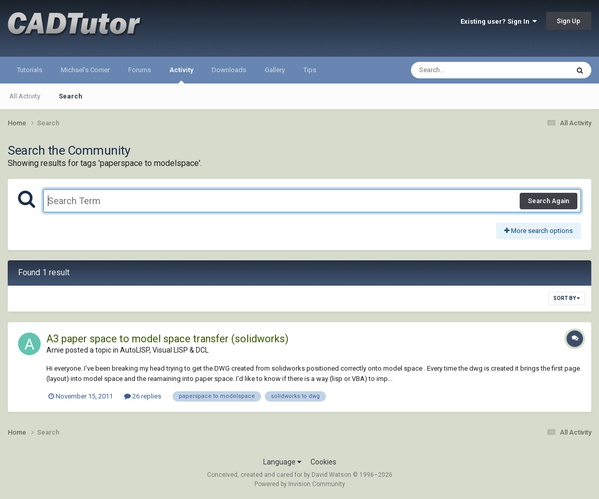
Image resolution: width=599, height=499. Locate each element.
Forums (139, 70)
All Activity (24, 96)
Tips (309, 70)
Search (70, 96)
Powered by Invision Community (299, 484)
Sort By (566, 298)
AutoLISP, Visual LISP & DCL (164, 350)
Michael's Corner (85, 70)
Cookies (323, 462)
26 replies (142, 396)
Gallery (275, 70)
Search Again (548, 201)
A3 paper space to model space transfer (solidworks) (167, 338)
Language (282, 462)
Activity (181, 75)
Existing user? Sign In (498, 21)
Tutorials (29, 70)
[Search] (463, 70)
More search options (538, 231)
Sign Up (568, 21)
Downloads (229, 70)
